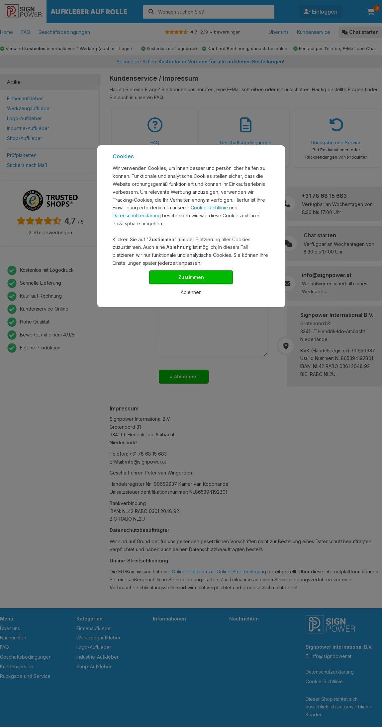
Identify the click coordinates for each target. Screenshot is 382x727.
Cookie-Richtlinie (209, 207)
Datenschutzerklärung (137, 215)
